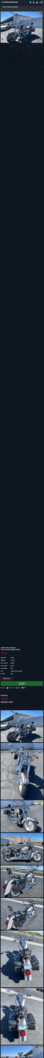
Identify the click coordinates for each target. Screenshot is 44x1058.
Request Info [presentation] (7, 702)
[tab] (22, 699)
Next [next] (40, 39)
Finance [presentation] (4, 699)
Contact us (6, 678)
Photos (4, 696)
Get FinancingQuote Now (22, 683)
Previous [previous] (2, 39)
